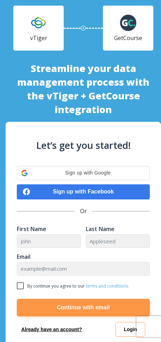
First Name (31, 229)
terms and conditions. (107, 286)
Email (23, 257)
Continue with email (83, 307)
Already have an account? (51, 329)
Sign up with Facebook (68, 192)
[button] (83, 173)
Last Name (100, 229)
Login (130, 329)
